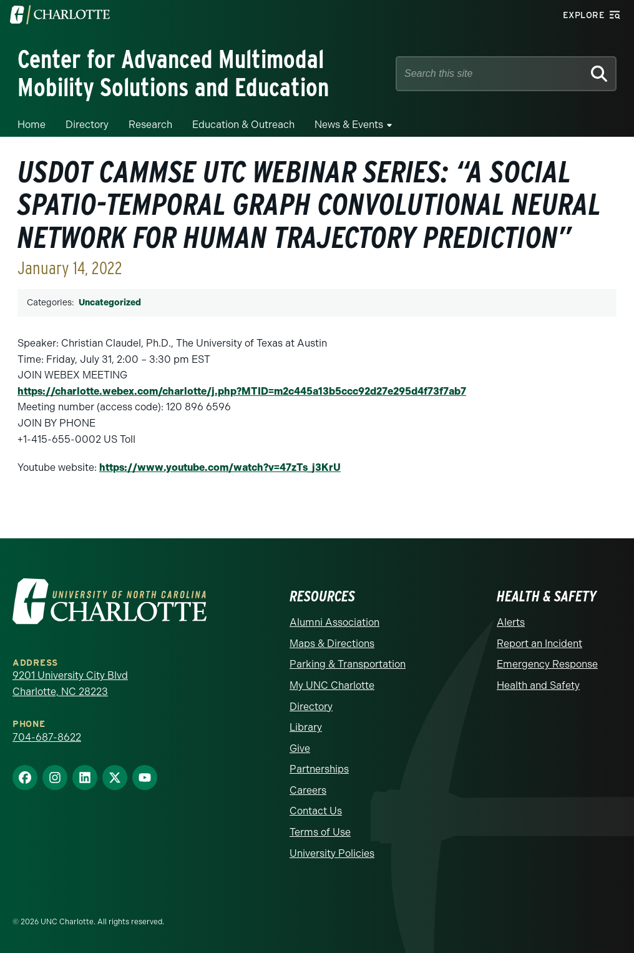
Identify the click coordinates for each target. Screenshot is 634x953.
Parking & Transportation (348, 664)
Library (306, 727)
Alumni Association (334, 622)
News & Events (349, 125)
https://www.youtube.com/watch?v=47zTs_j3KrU (220, 467)
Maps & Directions (332, 643)
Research (150, 125)
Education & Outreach (243, 125)
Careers (308, 790)
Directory (87, 125)
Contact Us (316, 811)
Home (31, 125)
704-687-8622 (46, 737)
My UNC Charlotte (332, 685)
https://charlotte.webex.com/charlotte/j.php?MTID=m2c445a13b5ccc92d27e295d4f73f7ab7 (241, 391)
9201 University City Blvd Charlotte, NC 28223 (70, 683)
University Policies (332, 853)
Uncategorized (110, 302)
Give (300, 748)
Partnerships (319, 769)
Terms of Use (320, 832)
